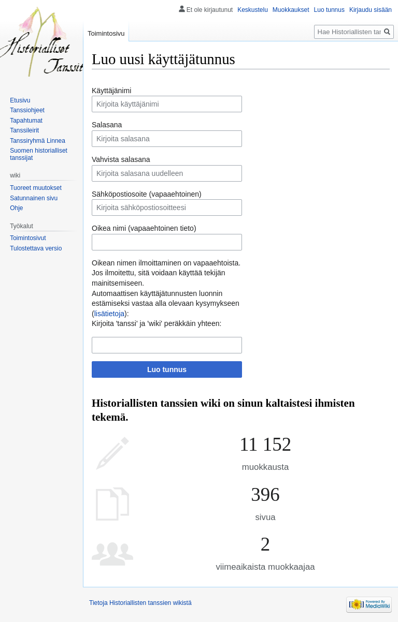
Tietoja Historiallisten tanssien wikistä (140, 602)
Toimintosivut (28, 238)
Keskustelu (252, 9)
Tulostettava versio (36, 248)
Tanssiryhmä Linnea (37, 140)
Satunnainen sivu (34, 198)
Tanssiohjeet (27, 110)
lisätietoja (109, 313)
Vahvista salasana (121, 159)
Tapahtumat (26, 120)
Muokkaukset (291, 9)
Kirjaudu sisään (370, 9)
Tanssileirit (24, 130)
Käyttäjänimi (111, 90)
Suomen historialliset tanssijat (38, 154)
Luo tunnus (167, 369)
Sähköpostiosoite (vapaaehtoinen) (147, 194)
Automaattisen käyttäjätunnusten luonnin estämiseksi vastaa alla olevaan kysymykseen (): (165, 303)
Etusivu (20, 100)
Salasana (107, 125)
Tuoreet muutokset (36, 187)
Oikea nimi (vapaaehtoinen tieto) (144, 228)
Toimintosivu (106, 33)
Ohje (16, 208)
